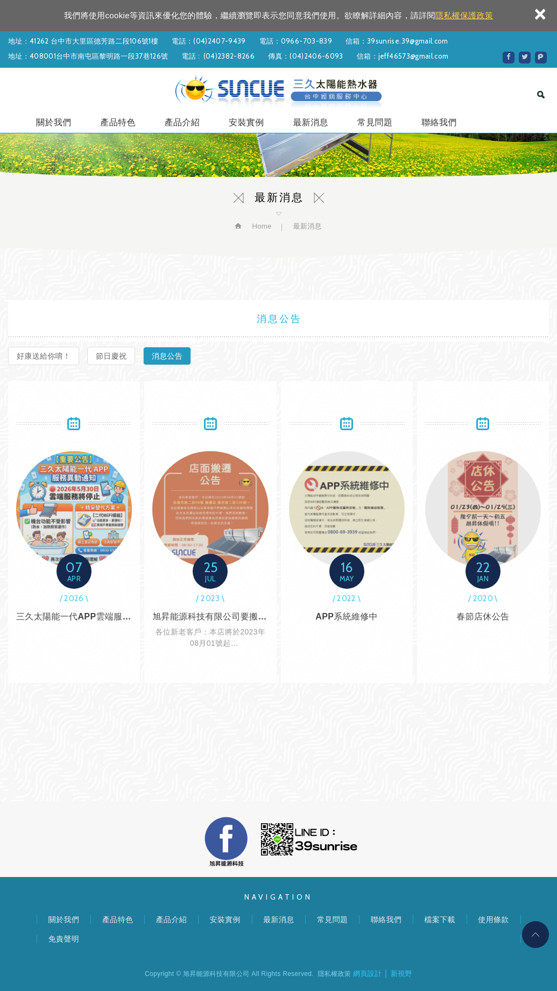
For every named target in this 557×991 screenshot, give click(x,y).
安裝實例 (246, 124)
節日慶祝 (111, 356)
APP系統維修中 (347, 532)
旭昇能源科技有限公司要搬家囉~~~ (210, 532)
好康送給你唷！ (43, 356)
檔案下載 (440, 919)
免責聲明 (63, 939)
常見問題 (374, 124)
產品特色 (117, 124)
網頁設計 (367, 973)
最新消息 (310, 124)
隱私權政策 (334, 974)
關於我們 (53, 124)
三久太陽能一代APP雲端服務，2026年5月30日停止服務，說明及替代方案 (74, 532)
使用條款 (493, 919)
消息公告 (167, 356)
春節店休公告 (483, 532)
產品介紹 (182, 124)
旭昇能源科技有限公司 (279, 91)
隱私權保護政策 (464, 15)
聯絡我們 (438, 124)
